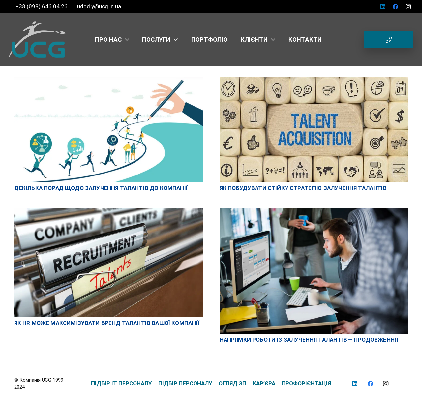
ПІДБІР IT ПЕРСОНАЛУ (121, 383)
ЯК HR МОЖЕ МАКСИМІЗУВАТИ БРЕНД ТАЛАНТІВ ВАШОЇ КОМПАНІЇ (106, 323)
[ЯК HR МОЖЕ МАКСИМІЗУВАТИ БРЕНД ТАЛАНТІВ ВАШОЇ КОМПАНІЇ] (108, 211)
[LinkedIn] (383, 6)
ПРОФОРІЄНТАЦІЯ (306, 383)
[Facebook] (395, 6)
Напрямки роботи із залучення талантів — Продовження (309, 339)
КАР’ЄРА (264, 383)
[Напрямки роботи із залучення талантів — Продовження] (314, 211)
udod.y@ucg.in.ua (99, 6)
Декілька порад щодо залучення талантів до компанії (101, 188)
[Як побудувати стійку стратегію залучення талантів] (314, 80)
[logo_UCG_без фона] (37, 39)
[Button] (388, 39)
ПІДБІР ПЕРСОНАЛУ (185, 383)
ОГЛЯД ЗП (232, 383)
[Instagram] (408, 6)
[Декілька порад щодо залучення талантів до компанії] (108, 80)
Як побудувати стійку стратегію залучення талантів (303, 188)
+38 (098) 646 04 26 (42, 6)
